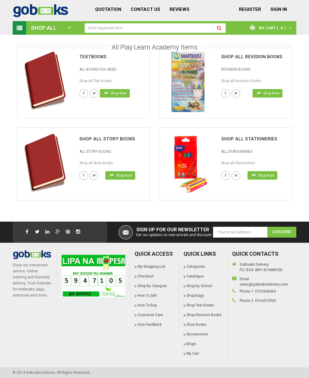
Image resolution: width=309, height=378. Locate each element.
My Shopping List (151, 266)
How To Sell (147, 295)
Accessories (197, 334)
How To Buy (147, 305)
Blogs (191, 344)
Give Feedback (150, 324)
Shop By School (199, 286)
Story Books (196, 324)
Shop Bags (195, 295)
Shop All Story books (107, 139)
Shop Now (115, 93)
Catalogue (195, 276)
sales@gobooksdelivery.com (264, 284)
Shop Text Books (200, 305)
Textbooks (93, 56)
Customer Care (150, 315)
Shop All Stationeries (249, 139)
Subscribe (281, 232)
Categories (195, 266)
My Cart (192, 353)
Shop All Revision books (251, 56)
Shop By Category (152, 286)
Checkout (146, 276)
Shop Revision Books (203, 315)
